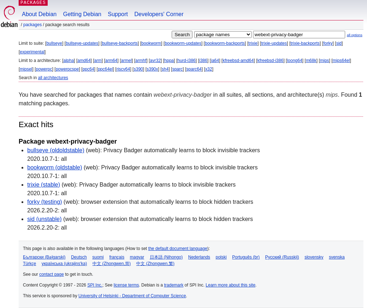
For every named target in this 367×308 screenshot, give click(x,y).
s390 (138, 69)
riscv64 (123, 69)
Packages (32, 24)
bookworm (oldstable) (54, 167)
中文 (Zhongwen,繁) (155, 263)
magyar (137, 257)
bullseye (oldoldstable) (55, 150)
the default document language (178, 248)
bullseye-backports (120, 43)
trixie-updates (274, 43)
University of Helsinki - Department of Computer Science (132, 295)
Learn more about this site (231, 285)
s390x (152, 69)
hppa (169, 60)
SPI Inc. (95, 285)
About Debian (39, 14)
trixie (252, 43)
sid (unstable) (44, 219)
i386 (203, 60)
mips (324, 60)
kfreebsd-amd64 (238, 60)
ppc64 (88, 69)
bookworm (151, 43)
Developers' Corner (159, 14)
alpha (68, 60)
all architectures (53, 77)
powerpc (44, 69)
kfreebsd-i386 (270, 60)
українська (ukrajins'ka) (64, 263)
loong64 (294, 60)
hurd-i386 (186, 60)
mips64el (341, 60)
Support (118, 14)
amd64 (84, 60)
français (116, 257)
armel (126, 60)
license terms (126, 285)
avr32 (155, 60)
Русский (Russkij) (282, 257)
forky (328, 43)
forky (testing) (44, 202)
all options (354, 35)
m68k (311, 60)
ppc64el (105, 69)
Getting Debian (82, 14)
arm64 (111, 60)
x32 (208, 69)
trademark (174, 285)
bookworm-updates (183, 43)
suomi (98, 257)
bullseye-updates (82, 43)
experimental (32, 51)
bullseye (54, 43)
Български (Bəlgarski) (44, 257)
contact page (51, 274)
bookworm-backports (225, 43)
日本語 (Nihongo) (166, 257)
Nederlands (199, 257)
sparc (177, 69)
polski (221, 257)
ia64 (215, 60)
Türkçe (29, 263)
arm (98, 60)
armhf (141, 60)
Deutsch (79, 257)
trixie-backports (305, 43)
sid (339, 43)
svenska (337, 257)
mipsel (26, 69)
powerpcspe (67, 69)
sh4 (165, 69)
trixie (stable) (43, 185)
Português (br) (246, 257)
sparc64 (194, 69)
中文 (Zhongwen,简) (111, 263)
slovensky (314, 257)
